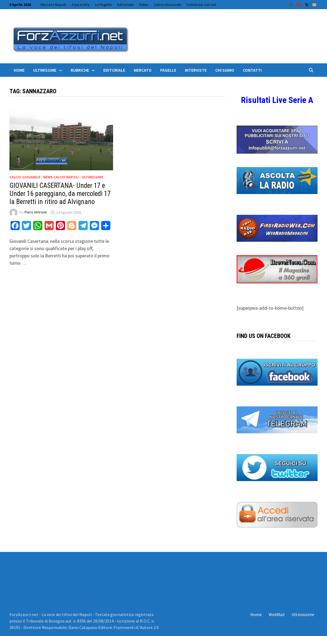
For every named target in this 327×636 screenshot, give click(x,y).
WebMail (277, 614)
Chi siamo (224, 70)
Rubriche (80, 70)
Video (143, 4)
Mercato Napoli (53, 4)
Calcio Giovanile (167, 4)
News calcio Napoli (61, 177)
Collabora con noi (201, 4)
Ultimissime (44, 70)
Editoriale (125, 4)
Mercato (143, 70)
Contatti (252, 70)
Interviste (196, 70)
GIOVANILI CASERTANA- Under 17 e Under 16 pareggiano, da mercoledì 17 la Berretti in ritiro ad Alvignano (60, 194)
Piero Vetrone (36, 212)
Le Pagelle (103, 4)
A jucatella (80, 4)
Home (19, 70)
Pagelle (168, 70)
